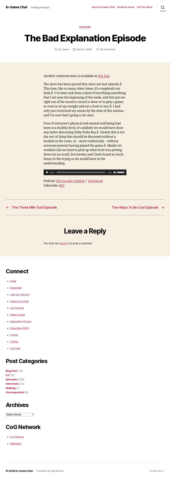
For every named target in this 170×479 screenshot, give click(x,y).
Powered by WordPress (50, 470)
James (65, 49)
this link (103, 76)
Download (95, 181)
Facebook (16, 287)
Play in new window (70, 181)
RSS (61, 186)
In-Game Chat (16, 7)
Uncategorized (15, 392)
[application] (85, 172)
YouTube (15, 348)
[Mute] (114, 172)
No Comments (107, 49)
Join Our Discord (19, 294)
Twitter (14, 341)
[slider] (81, 172)
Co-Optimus (17, 436)
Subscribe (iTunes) (20, 321)
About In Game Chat (103, 7)
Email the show (125, 7)
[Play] (47, 172)
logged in (64, 243)
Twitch (14, 334)
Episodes (85, 27)
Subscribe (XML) (19, 328)
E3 (7, 375)
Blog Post (11, 370)
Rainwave (15, 443)
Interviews (12, 383)
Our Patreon (17, 308)
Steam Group (17, 314)
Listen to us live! (19, 301)
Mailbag (11, 388)
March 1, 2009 (84, 49)
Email (13, 281)
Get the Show (144, 7)
